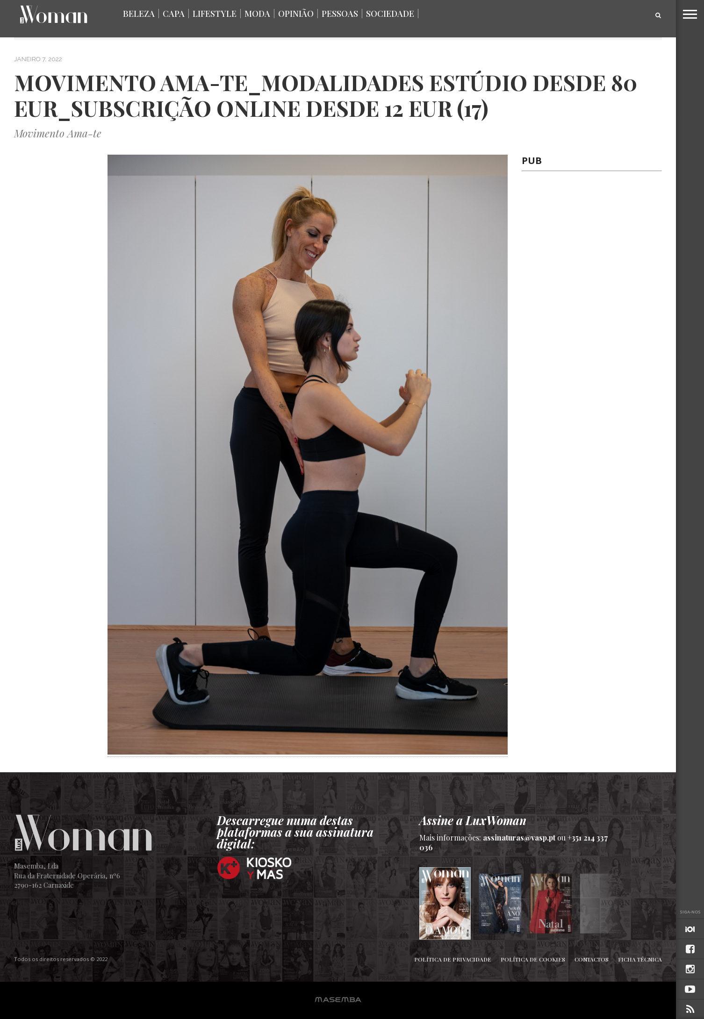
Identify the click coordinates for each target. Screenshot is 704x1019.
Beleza (139, 13)
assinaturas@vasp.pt (519, 837)
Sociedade (390, 13)
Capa (174, 13)
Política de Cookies (533, 959)
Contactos (592, 959)
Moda (257, 13)
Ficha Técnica (640, 959)
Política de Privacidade (452, 959)
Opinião (296, 13)
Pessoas (340, 13)
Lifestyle (215, 13)
